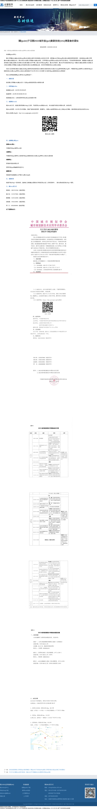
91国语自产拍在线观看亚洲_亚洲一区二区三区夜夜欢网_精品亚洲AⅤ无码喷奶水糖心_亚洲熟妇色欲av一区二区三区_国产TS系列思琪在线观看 (35, 0)
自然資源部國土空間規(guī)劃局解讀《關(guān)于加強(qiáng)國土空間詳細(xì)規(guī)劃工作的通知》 (37, 769)
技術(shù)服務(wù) (5, 793)
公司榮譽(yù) (26, 793)
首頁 (21, 5)
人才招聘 (26, 796)
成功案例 (39, 5)
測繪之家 (2, 796)
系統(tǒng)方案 (4, 790)
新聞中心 (56, 5)
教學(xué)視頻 (26, 790)
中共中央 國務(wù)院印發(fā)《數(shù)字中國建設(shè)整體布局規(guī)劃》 (30, 772)
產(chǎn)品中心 (4, 787)
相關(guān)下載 (26, 787)
